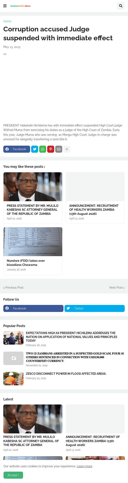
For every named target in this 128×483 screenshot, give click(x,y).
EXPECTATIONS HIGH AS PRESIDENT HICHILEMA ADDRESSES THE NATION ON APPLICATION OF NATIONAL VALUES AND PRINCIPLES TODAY (71, 336)
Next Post (116, 287)
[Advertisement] (64, 85)
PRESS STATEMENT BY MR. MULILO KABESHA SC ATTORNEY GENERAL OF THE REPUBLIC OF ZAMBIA (32, 210)
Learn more (84, 466)
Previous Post (14, 287)
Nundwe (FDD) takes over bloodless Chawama (26, 263)
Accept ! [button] (13, 475)
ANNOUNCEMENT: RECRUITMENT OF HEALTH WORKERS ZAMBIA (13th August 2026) (94, 210)
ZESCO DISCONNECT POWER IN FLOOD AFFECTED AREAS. (66, 373)
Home (7, 21)
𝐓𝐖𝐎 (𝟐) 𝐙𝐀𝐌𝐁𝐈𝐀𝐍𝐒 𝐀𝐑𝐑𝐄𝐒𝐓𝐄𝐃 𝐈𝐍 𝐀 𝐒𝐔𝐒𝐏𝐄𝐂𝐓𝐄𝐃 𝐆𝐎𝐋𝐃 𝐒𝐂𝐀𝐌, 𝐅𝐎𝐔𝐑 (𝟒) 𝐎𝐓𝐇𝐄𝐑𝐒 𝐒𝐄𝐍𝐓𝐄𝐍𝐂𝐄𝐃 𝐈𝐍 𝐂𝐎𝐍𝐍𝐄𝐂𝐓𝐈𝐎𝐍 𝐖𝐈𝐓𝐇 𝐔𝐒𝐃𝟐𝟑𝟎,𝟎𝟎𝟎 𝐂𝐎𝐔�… (75, 357)
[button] (5, 6)
